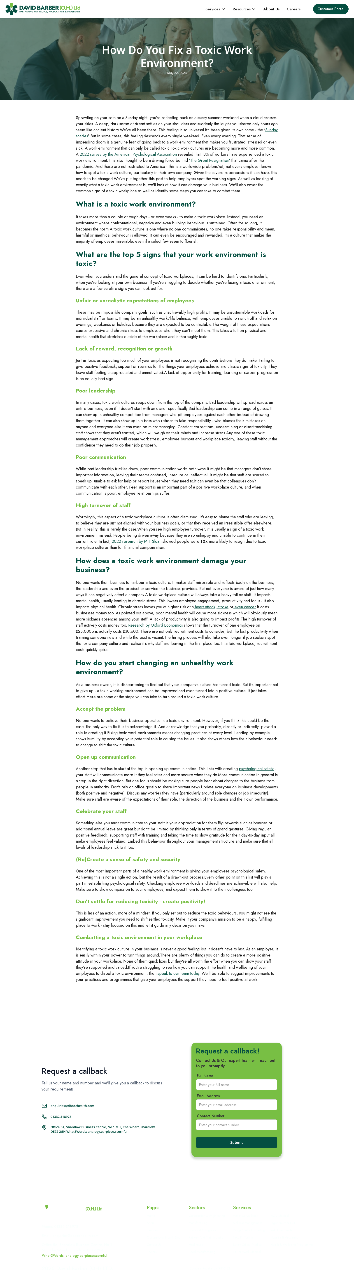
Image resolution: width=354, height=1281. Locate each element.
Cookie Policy (270, 1268)
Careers (293, 9)
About (150, 1223)
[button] (215, 9)
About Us (271, 9)
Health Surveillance (245, 1215)
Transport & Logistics (202, 1230)
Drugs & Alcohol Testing (249, 1230)
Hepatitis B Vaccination (285, 1237)
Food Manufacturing (202, 1252)
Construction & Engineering (207, 1215)
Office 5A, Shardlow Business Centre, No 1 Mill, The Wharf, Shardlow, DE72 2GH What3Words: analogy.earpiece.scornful (103, 1129)
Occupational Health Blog (164, 1237)
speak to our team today (178, 973)
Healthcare (196, 1244)
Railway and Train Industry (206, 1237)
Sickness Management (247, 1223)
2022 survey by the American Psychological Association (128, 154)
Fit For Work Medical (247, 1252)
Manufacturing (198, 1223)
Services (152, 1230)
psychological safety (256, 769)
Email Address (208, 1096)
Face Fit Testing (243, 1237)
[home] (42, 9)
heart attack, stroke (211, 607)
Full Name (205, 1076)
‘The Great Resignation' (209, 160)
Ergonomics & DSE (283, 1223)
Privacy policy (245, 1268)
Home (151, 1215)
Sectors (151, 1252)
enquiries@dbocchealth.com (72, 1106)
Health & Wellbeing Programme (291, 1244)
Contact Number (210, 1116)
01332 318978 (61, 1116)
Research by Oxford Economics (155, 625)
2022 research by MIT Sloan (136, 541)
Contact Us (154, 1244)
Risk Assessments (281, 1230)
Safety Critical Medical (247, 1244)
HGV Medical (279, 1215)
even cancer (244, 607)
